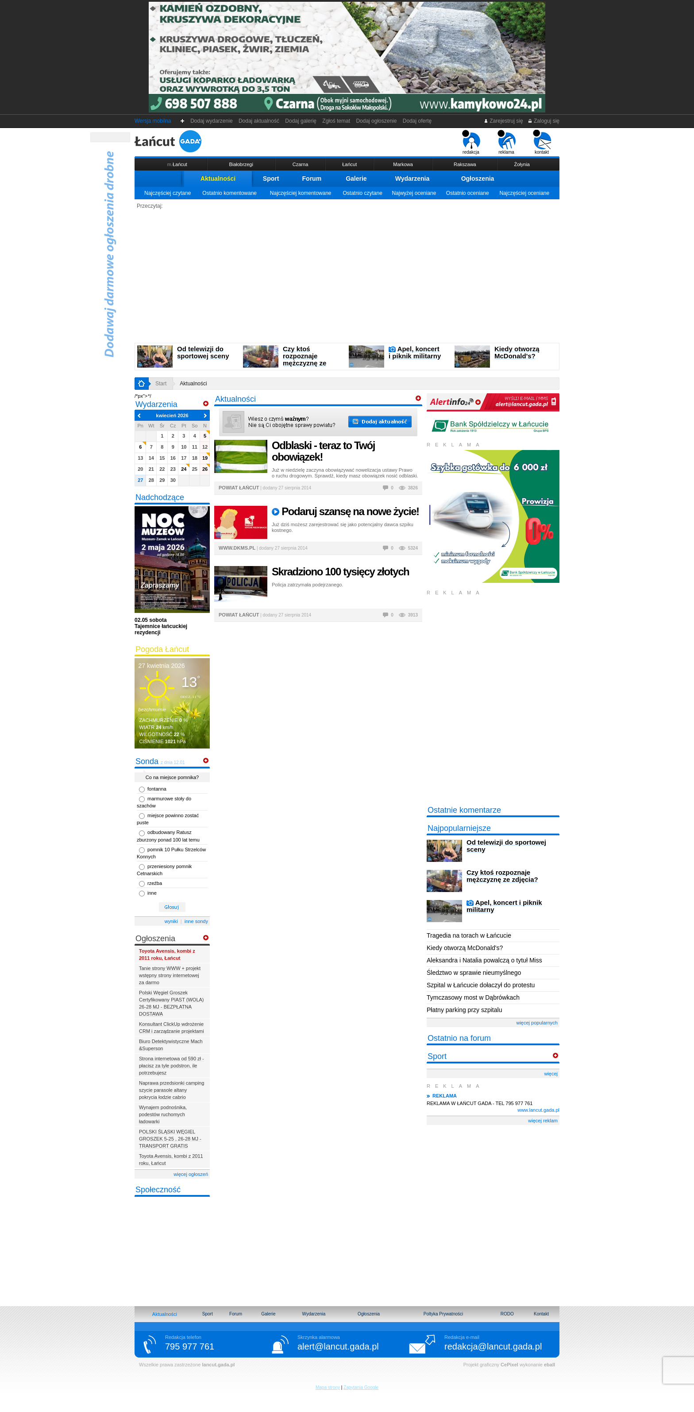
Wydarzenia (412, 178)
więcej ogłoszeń (191, 1174)
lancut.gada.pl (218, 1364)
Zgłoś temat (336, 121)
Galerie (356, 178)
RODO (507, 1313)
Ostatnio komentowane (229, 193)
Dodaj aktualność (258, 121)
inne (152, 893)
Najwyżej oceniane (414, 193)
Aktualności (217, 178)
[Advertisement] (347, 276)
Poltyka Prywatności (443, 1313)
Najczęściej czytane (167, 193)
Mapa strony (328, 1387)
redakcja (471, 142)
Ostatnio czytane (362, 193)
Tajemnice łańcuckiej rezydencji (161, 626)
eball (549, 1364)
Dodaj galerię (301, 121)
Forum (312, 178)
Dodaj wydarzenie (212, 121)
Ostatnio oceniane (467, 193)
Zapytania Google (360, 1387)
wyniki (171, 921)
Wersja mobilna (153, 121)
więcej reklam (543, 1120)
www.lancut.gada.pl (538, 1110)
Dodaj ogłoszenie (376, 121)
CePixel (509, 1364)
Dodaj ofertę (417, 121)
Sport (271, 178)
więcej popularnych (537, 1022)
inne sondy (196, 921)
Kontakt (541, 1313)
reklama (506, 142)
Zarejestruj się (503, 121)
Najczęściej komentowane (301, 193)
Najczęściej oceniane (524, 193)
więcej (551, 1073)
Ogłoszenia (477, 178)
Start (160, 383)
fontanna (156, 788)
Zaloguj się (543, 121)
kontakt (542, 142)
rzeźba (154, 883)
